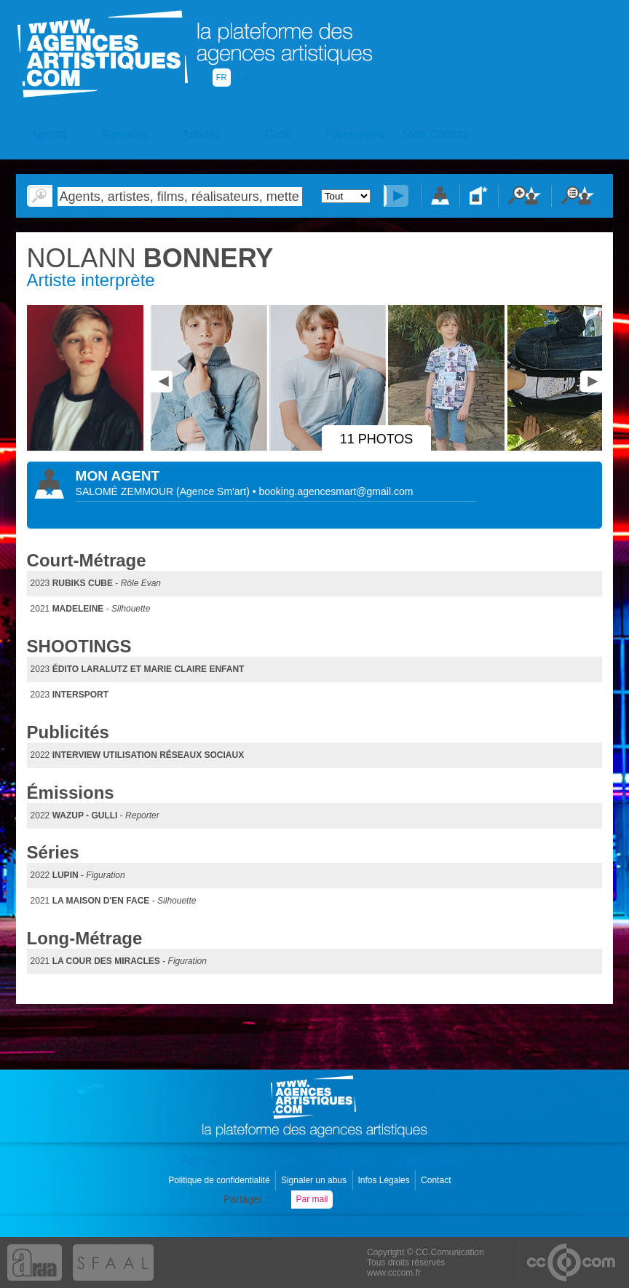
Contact (437, 1180)
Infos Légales (384, 1180)
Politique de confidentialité (220, 1180)
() (214, 491)
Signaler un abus (315, 1180)
